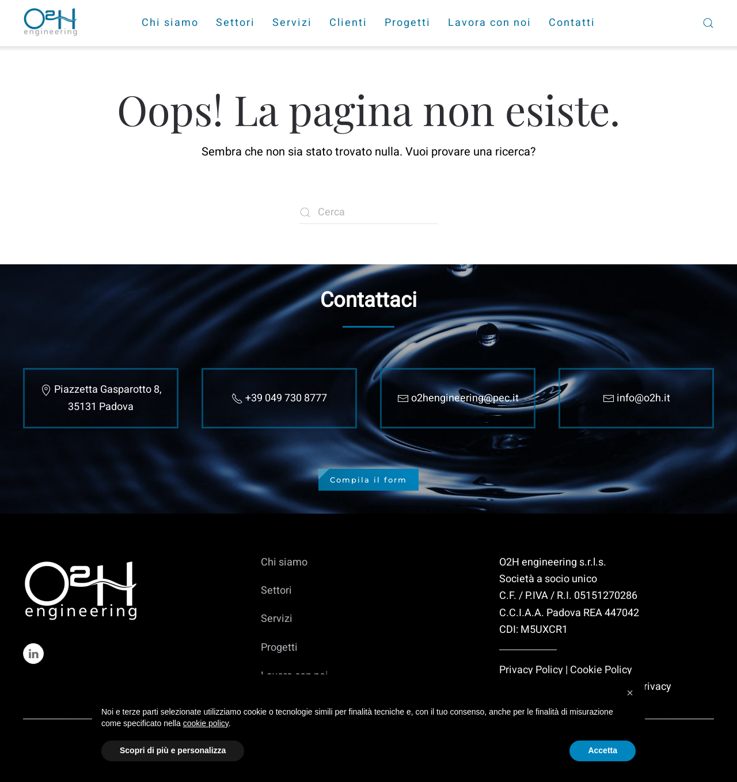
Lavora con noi (489, 23)
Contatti (572, 23)
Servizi (292, 23)
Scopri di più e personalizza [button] (173, 750)
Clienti (348, 23)
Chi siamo (170, 23)
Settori (235, 23)
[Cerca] (368, 212)
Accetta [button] (602, 750)
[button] (630, 693)
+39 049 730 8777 (286, 398)
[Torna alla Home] (52, 23)
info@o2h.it (643, 398)
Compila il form (368, 479)
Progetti (408, 23)
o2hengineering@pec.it (465, 398)
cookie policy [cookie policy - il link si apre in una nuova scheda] (206, 723)
